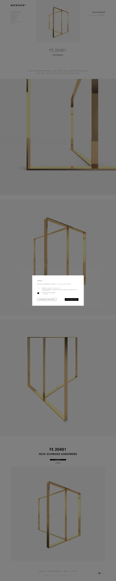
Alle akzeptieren (71, 299)
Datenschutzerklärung (64, 284)
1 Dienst (45, 293)
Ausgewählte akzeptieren (47, 299)
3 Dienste (45, 290)
